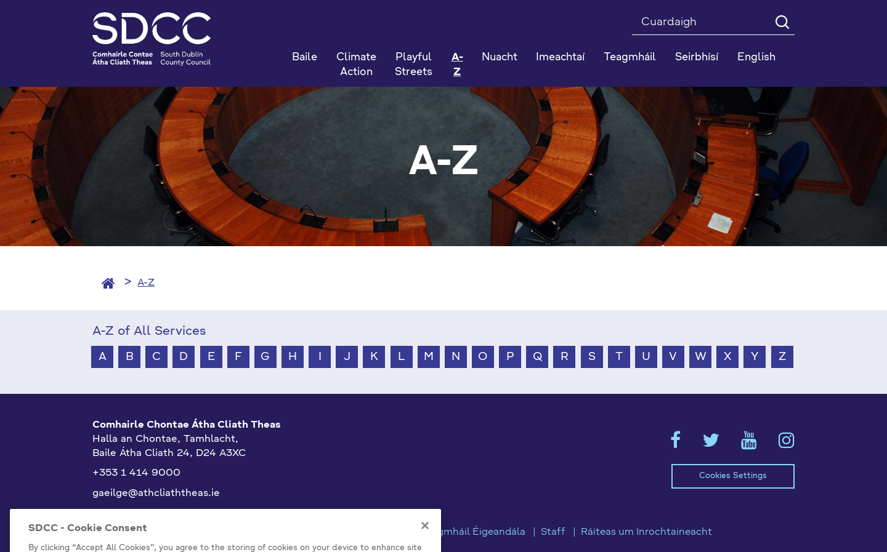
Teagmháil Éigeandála (473, 532)
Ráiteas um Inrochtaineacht (646, 532)
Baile (304, 57)
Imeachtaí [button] (560, 57)
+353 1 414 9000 (136, 473)
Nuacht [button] (499, 57)
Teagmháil (630, 57)
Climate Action (356, 65)
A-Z (457, 65)
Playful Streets (413, 65)
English (756, 57)
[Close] (425, 544)
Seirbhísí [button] (696, 57)
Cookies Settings (733, 476)
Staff (553, 532)
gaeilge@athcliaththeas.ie (156, 493)
